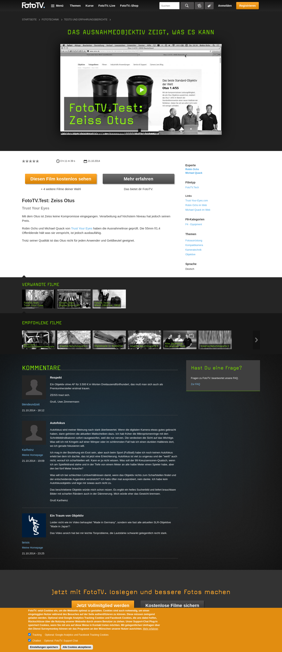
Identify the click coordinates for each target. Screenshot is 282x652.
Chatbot (36, 640)
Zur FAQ (195, 384)
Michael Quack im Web (197, 209)
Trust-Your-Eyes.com (196, 200)
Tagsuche (209, 5)
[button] (142, 90)
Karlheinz (28, 449)
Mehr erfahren (138, 178)
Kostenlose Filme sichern (172, 605)
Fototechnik (50, 19)
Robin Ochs (192, 169)
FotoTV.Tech (192, 187)
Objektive (190, 254)
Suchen (187, 5)
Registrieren (247, 5)
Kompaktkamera (194, 245)
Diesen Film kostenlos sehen (60, 178)
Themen (75, 5)
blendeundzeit (31, 404)
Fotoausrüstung (193, 240)
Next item (256, 340)
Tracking (37, 634)
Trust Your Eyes (81, 228)
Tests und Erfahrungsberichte (85, 19)
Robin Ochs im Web (196, 205)
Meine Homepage (32, 454)
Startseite (29, 19)
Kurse (90, 5)
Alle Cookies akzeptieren (77, 647)
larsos (25, 542)
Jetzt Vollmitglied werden (102, 605)
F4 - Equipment (193, 224)
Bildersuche (199, 5)
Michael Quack (193, 173)
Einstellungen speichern (44, 647)
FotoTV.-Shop (129, 5)
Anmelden (225, 5)
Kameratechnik (193, 249)
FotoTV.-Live (106, 5)
